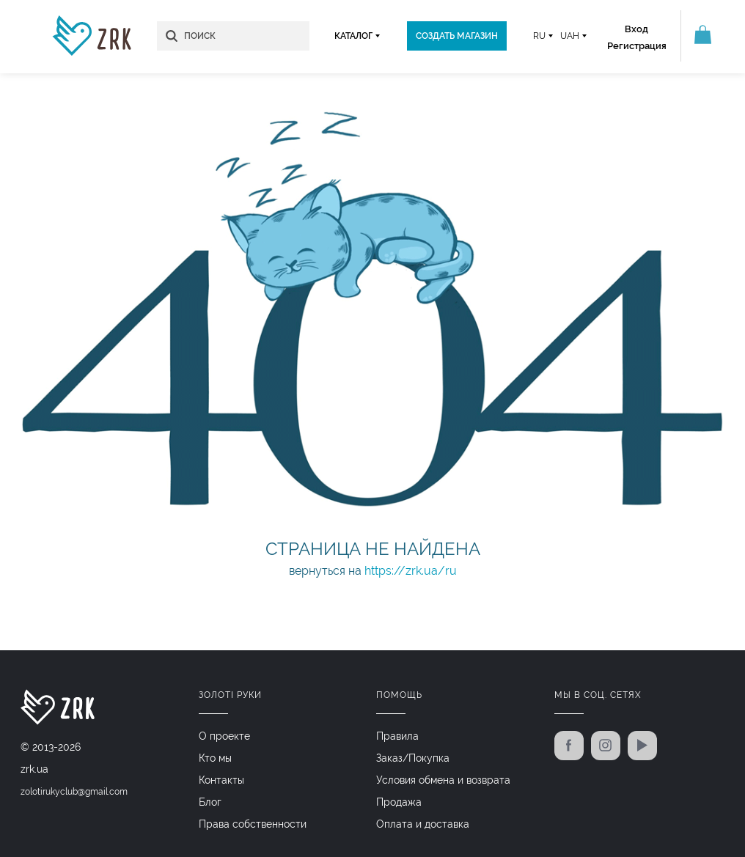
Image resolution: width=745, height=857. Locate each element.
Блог (210, 802)
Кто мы (215, 758)
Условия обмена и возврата (443, 780)
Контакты (221, 780)
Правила (397, 736)
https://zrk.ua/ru (410, 571)
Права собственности (253, 824)
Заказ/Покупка (412, 758)
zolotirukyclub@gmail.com (74, 792)
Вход (636, 29)
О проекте (224, 736)
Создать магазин (457, 36)
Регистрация (637, 46)
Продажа (399, 802)
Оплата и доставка (422, 824)
